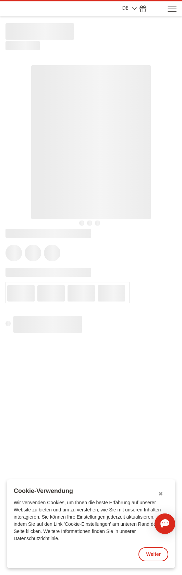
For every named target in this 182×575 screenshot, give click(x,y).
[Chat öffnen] (165, 523)
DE (129, 8)
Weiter (153, 554)
